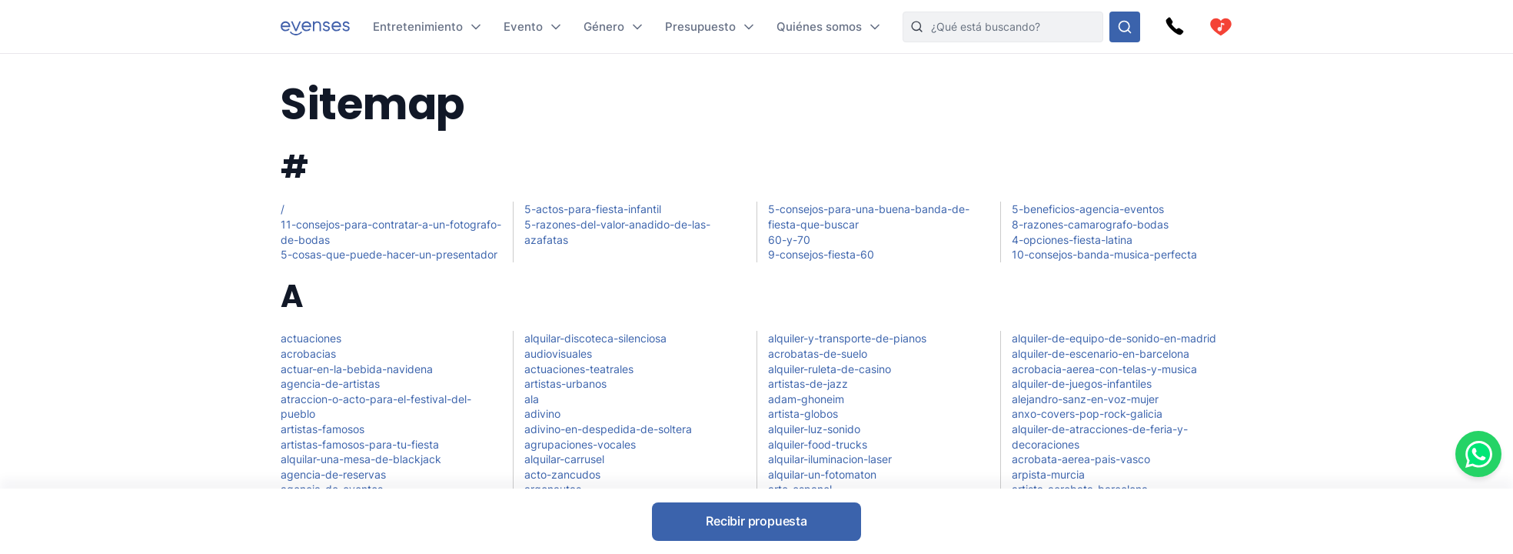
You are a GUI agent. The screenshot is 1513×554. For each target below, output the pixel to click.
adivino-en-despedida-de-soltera (608, 429)
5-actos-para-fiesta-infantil (592, 208)
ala (531, 398)
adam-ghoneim (806, 398)
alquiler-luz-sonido (814, 429)
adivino (542, 413)
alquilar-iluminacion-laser (830, 459)
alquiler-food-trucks (817, 444)
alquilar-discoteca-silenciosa (595, 338)
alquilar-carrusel (564, 459)
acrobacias (308, 353)
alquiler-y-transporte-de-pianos (847, 338)
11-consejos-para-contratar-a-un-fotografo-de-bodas (391, 232)
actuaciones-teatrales (578, 368)
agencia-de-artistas (330, 383)
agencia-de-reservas (333, 474)
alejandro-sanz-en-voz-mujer (1085, 398)
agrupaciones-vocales (580, 444)
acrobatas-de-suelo (817, 353)
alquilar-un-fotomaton (822, 474)
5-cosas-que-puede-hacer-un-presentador (389, 254)
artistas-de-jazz (808, 383)
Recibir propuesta (756, 521)
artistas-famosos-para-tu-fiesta (360, 444)
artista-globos (803, 413)
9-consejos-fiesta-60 (821, 254)
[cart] (1220, 26)
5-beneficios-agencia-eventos (1088, 208)
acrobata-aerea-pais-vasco (1081, 459)
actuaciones (311, 338)
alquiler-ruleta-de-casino (829, 368)
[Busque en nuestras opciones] (1124, 27)
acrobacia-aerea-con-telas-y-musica (1104, 368)
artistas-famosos (322, 429)
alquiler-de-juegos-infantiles (1082, 383)
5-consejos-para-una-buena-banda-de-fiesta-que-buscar (868, 216)
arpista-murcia (1048, 474)
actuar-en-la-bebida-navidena (357, 368)
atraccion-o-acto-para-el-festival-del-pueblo (376, 406)
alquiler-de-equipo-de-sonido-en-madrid (1114, 338)
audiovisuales (558, 353)
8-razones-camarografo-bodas (1090, 224)
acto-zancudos (562, 474)
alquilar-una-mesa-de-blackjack (361, 459)
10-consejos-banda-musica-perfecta (1104, 254)
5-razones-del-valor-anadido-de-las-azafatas (617, 232)
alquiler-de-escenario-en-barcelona (1100, 353)
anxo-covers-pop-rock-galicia (1087, 413)
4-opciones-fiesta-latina (1072, 239)
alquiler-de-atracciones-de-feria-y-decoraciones (1100, 436)
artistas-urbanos (565, 383)
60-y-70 (789, 239)
